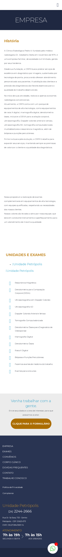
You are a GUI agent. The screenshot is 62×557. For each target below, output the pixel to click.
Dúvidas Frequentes (15, 467)
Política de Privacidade (12, 487)
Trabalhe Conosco (14, 478)
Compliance (8, 493)
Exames (7, 451)
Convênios (9, 456)
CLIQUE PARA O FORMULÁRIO (31, 423)
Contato (8, 472)
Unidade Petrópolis (20, 505)
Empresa (7, 446)
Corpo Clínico (11, 462)
